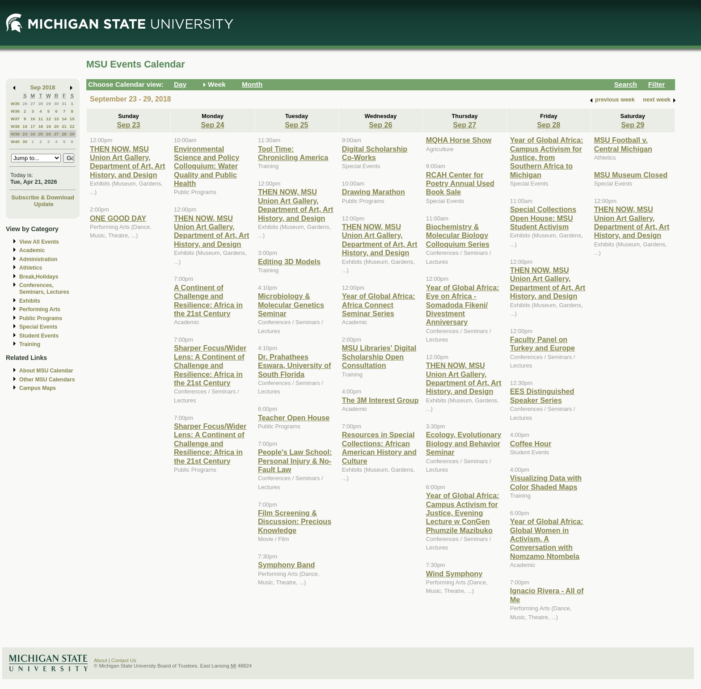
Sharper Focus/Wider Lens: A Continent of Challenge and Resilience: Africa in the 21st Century (210, 365)
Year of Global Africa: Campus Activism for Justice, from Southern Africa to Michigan (546, 157)
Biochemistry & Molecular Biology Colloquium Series (458, 235)
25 (40, 133)
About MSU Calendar (46, 371)
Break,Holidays (39, 277)
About (100, 660)
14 (64, 118)
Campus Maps (37, 388)
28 (40, 103)
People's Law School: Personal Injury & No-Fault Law (295, 460)
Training (29, 344)
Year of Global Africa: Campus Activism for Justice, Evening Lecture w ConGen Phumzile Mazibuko (462, 512)
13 (56, 118)
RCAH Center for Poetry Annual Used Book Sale (460, 183)
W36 (15, 111)
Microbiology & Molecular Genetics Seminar (291, 304)
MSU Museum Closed (630, 175)
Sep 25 (296, 125)
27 (32, 103)
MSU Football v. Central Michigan (623, 144)
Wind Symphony (454, 574)
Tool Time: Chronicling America (293, 153)
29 (48, 103)
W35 (15, 103)
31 (64, 103)
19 (48, 126)
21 (64, 126)
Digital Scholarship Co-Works (374, 153)
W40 (15, 141)
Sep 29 (632, 125)
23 (24, 133)
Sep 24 (212, 125)
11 (40, 118)
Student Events (39, 336)
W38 (15, 126)
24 (32, 133)
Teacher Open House (293, 418)
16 (24, 126)
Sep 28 (548, 125)
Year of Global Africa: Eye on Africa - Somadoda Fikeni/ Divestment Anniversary (462, 304)
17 (32, 126)
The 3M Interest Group (380, 400)
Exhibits (29, 301)
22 (72, 126)
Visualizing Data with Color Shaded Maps (546, 482)
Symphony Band (286, 565)
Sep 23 (128, 125)
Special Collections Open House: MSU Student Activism (543, 218)
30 (56, 103)
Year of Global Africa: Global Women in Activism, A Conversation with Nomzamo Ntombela (546, 538)
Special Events (38, 327)
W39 (15, 133)
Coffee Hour (530, 444)
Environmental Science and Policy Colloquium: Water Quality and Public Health (206, 166)
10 (32, 118)
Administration (38, 259)
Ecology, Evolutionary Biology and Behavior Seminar (463, 443)
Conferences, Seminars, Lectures (44, 288)
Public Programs (40, 318)
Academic (32, 250)
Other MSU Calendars (47, 379)
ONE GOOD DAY (118, 218)
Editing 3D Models (289, 262)
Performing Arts (39, 309)
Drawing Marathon (373, 192)
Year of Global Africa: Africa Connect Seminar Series (378, 304)
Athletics (30, 268)
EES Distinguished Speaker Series (542, 395)
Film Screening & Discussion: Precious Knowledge (294, 521)
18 (40, 126)
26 (24, 103)
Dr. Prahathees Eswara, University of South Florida (294, 365)
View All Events (39, 242)
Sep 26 (380, 125)
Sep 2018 (42, 87)
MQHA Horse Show (459, 140)
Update (44, 204)
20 (56, 126)
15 (72, 118)
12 (48, 118)
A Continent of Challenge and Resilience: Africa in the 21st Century (208, 300)
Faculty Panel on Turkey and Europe (542, 343)
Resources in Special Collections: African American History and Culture (379, 448)
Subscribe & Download (42, 197)
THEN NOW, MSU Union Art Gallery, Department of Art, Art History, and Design (127, 162)
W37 (15, 118)
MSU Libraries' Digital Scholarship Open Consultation (379, 356)
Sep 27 (464, 125)
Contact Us (123, 660)
